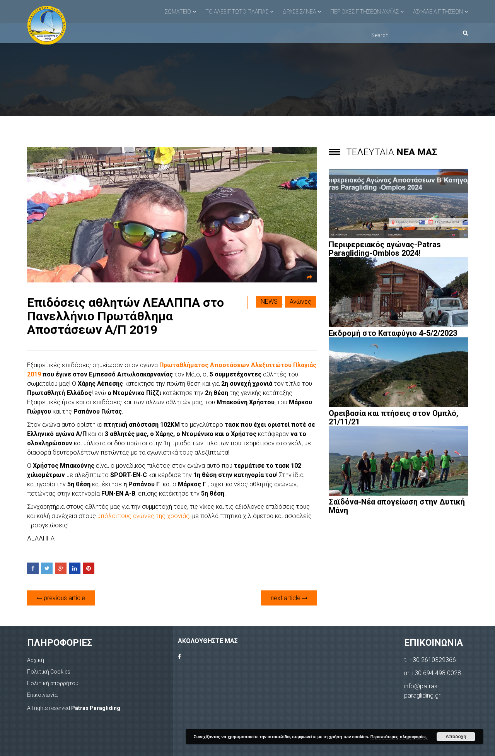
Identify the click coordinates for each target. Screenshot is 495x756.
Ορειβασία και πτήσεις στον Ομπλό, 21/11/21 (393, 417)
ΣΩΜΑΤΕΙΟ (178, 12)
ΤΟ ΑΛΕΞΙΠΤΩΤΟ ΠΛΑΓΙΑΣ (236, 12)
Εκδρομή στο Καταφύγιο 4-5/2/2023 (393, 333)
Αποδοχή (456, 736)
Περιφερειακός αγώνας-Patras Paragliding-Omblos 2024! (385, 249)
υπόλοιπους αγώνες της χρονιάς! (144, 516)
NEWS (269, 301)
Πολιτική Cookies (48, 672)
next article (289, 598)
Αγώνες (300, 301)
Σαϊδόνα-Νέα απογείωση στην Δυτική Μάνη (397, 506)
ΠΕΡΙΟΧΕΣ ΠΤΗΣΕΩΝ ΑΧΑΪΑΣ (364, 12)
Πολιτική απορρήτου (53, 683)
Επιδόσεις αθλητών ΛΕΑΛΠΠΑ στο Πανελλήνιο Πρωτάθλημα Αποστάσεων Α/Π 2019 (125, 316)
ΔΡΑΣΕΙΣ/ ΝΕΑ (299, 12)
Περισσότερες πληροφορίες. (399, 736)
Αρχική (35, 660)
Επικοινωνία (42, 695)
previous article (61, 598)
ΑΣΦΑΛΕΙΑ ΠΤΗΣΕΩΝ (438, 12)
